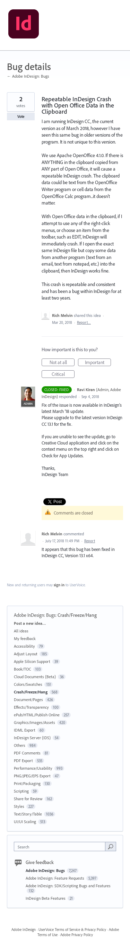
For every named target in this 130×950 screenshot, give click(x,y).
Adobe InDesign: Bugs (34, 615)
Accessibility (24, 646)
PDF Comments (27, 752)
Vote (21, 116)
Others (19, 745)
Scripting (21, 791)
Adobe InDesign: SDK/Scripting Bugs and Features (68, 885)
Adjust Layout (25, 653)
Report (89, 540)
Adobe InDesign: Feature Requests (55, 878)
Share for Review (28, 798)
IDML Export (24, 730)
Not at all (62, 362)
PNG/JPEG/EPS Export (32, 775)
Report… (84, 322)
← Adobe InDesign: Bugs (28, 76)
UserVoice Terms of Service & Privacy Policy (72, 929)
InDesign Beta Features (46, 898)
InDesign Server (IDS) (32, 737)
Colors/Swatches (28, 684)
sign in (59, 584)
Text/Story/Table (28, 814)
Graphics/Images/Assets (34, 722)
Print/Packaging (27, 783)
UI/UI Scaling (25, 821)
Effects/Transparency (31, 707)
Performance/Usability (33, 768)
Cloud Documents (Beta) (35, 676)
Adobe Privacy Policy (76, 934)
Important (98, 362)
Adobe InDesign (23, 929)
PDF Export (23, 760)
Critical (63, 374)
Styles (19, 806)
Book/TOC (22, 669)
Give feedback (40, 862)
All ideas (21, 630)
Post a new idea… (30, 623)
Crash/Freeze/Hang (77, 615)
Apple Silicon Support (32, 661)
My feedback (25, 638)
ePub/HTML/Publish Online (37, 714)
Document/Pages (28, 699)
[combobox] (61, 846)
